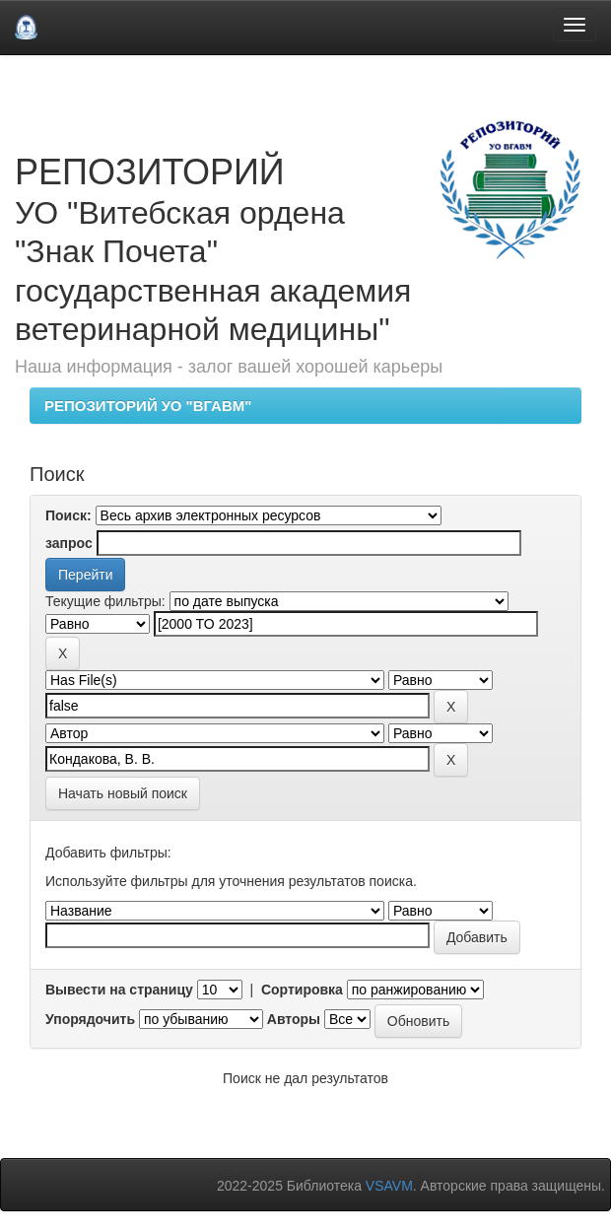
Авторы (293, 1019)
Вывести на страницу (119, 989)
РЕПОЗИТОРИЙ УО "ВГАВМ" (147, 405)
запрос (69, 543)
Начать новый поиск (122, 793)
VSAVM (389, 1186)
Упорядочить (90, 1019)
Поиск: (68, 515)
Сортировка (302, 989)
